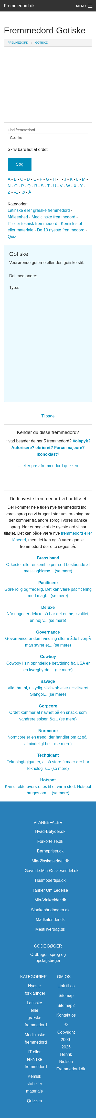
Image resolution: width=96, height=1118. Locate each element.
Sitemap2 (66, 1005)
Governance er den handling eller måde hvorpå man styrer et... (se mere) (48, 638)
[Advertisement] (48, 343)
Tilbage (48, 416)
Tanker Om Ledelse (50, 890)
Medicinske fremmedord (53, 217)
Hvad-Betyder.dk (50, 831)
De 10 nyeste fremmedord (60, 230)
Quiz (12, 236)
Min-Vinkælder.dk (50, 900)
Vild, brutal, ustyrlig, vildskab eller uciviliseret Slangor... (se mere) (48, 687)
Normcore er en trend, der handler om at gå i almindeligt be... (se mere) (48, 737)
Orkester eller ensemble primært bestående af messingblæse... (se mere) (48, 564)
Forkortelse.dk (50, 841)
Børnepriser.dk (50, 851)
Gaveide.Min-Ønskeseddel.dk (52, 871)
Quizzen (34, 1101)
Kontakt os (66, 1015)
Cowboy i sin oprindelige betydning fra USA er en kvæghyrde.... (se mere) (48, 663)
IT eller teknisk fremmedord (32, 223)
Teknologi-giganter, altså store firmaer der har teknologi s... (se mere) (48, 761)
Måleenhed (18, 217)
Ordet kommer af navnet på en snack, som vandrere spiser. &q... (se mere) (48, 712)
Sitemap (66, 995)
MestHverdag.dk (50, 929)
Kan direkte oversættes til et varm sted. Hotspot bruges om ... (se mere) (48, 786)
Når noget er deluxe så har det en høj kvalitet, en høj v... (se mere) (48, 614)
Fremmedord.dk (19, 5)
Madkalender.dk (50, 919)
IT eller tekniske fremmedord (36, 1059)
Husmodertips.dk (50, 880)
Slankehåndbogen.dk (50, 910)
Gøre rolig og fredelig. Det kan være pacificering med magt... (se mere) (48, 589)
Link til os (66, 986)
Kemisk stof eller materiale (34, 1083)
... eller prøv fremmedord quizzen (48, 466)
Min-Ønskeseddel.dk (50, 861)
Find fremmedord (48, 135)
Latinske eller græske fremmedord (39, 210)
